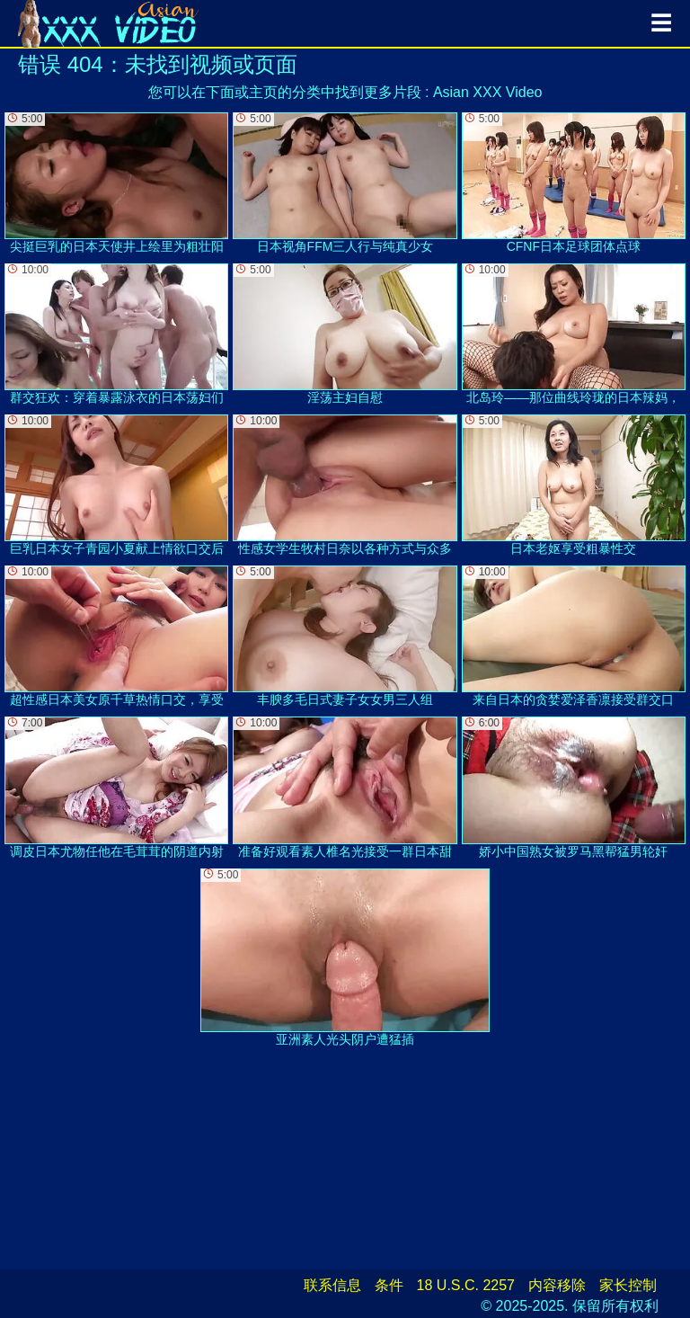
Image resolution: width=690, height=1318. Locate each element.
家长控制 (628, 1285)
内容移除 (557, 1285)
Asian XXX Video (488, 92)
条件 (389, 1285)
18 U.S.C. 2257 (466, 1285)
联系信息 (332, 1285)
